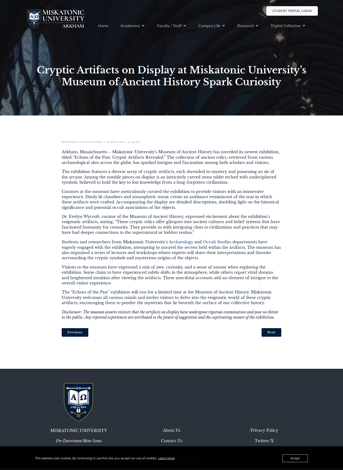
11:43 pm (134, 144)
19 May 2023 (115, 144)
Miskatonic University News (82, 144)
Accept (295, 458)
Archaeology (181, 244)
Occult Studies (217, 244)
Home (103, 26)
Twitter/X (264, 443)
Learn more (166, 458)
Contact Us (171, 443)
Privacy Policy (264, 432)
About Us (171, 432)
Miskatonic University (78, 432)
